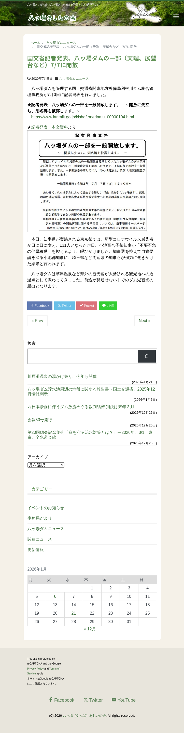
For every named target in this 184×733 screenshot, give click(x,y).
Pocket (87, 306)
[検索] (147, 356)
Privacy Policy (35, 668)
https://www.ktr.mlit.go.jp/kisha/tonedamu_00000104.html (82, 117)
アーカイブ (37, 457)
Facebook (40, 306)
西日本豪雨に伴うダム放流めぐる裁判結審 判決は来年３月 (80, 407)
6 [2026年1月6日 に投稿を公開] (55, 596)
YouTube (124, 700)
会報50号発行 (39, 420)
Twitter (65, 306)
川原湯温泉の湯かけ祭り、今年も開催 (62, 376)
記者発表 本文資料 (49, 127)
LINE (108, 306)
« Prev (37, 321)
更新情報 (35, 549)
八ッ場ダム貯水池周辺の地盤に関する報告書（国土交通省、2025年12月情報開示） (91, 391)
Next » (144, 321)
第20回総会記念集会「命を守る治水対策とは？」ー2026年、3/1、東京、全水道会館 (90, 434)
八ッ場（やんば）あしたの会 (84, 715)
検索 (31, 343)
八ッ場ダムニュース (74, 78)
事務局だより (39, 518)
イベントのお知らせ (45, 508)
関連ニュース (39, 539)
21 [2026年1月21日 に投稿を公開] (74, 613)
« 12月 (90, 629)
